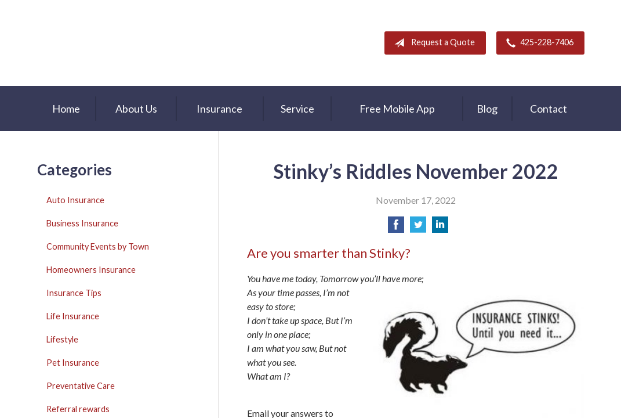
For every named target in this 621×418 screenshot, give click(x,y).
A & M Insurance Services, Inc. (109, 43)
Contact (548, 108)
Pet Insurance (72, 362)
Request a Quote (432, 43)
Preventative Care (80, 386)
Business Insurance (82, 223)
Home (66, 108)
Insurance (219, 108)
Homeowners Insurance (91, 270)
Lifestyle (62, 339)
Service (297, 108)
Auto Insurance (75, 200)
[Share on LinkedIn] (440, 227)
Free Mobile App (397, 108)
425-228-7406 (537, 43)
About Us (136, 108)
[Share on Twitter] (418, 227)
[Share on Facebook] (396, 227)
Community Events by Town (97, 246)
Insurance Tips (73, 293)
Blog (487, 108)
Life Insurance (72, 316)
